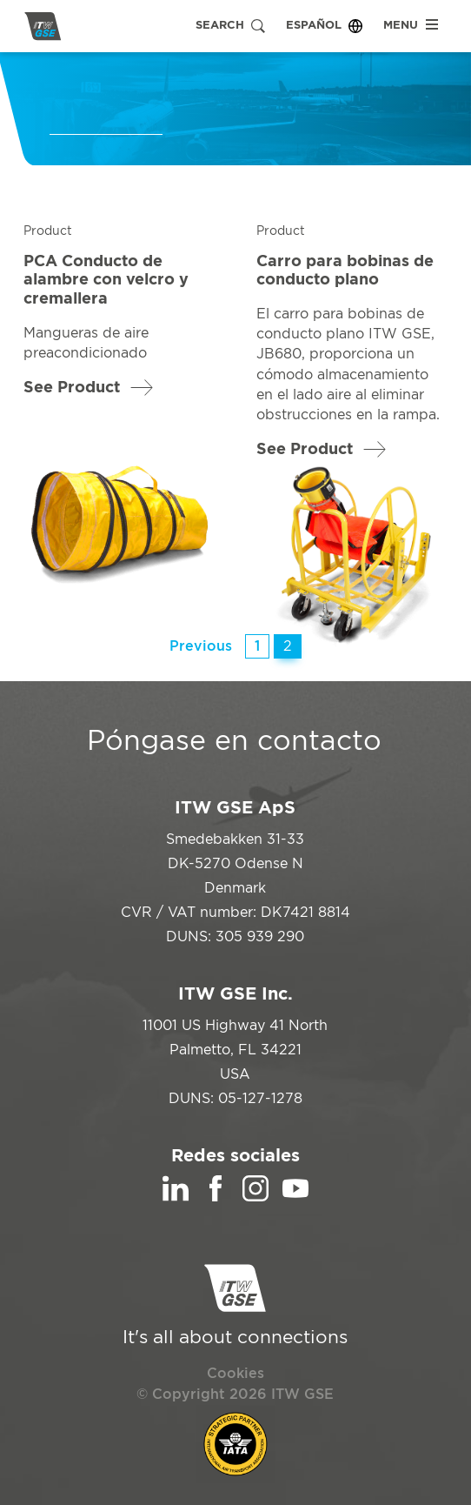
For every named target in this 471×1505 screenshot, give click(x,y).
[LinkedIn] (176, 1197)
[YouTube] (295, 1197)
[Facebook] (215, 1197)
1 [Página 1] (257, 646)
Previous (200, 646)
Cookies (235, 1374)
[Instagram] (255, 1197)
